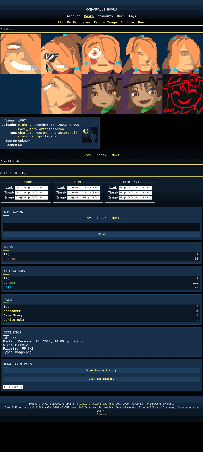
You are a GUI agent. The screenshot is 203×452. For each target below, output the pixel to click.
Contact (101, 444)
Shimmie (82, 433)
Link (9, 199)
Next (116, 231)
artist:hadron (51, 134)
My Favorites (78, 25)
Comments (105, 18)
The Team (108, 433)
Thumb (9, 204)
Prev (87, 231)
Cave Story (13, 336)
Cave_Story (27, 134)
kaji (7, 306)
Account (73, 18)
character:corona (33, 139)
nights (77, 365)
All (60, 25)
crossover (12, 331)
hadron (9, 275)
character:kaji (64, 139)
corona (9, 300)
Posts (89, 18)
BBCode (30, 193)
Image (9, 210)
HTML (91, 193)
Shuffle (127, 25)
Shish (95, 433)
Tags (132, 18)
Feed (142, 25)
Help (120, 18)
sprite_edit (47, 143)
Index (101, 231)
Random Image (105, 25)
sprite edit (14, 341)
